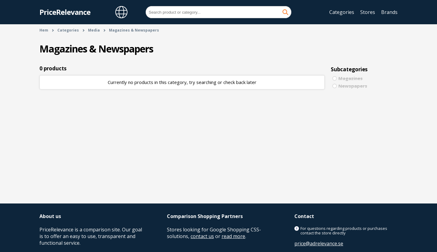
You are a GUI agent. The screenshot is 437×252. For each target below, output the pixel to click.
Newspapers (352, 86)
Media (94, 30)
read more (233, 236)
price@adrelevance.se (318, 243)
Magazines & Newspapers (134, 30)
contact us (202, 236)
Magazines (350, 78)
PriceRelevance (64, 12)
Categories (341, 12)
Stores (367, 12)
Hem (43, 30)
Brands (389, 12)
